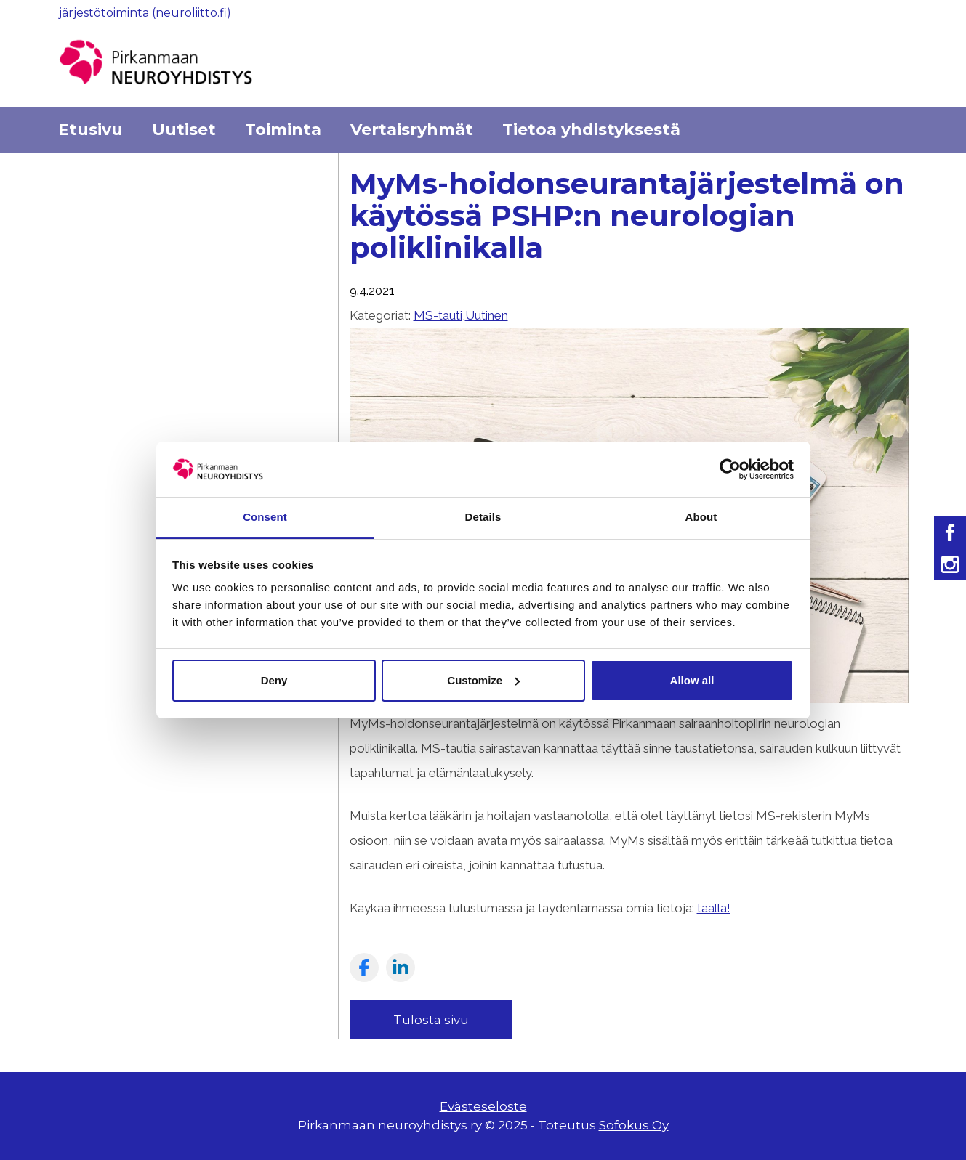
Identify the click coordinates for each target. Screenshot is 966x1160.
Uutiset (184, 129)
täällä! (713, 908)
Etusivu (90, 129)
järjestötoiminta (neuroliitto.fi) (145, 13)
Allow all (692, 680)
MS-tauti (438, 315)
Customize (483, 680)
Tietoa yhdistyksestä (591, 129)
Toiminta (283, 129)
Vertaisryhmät (411, 129)
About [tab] (701, 517)
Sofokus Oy (634, 1125)
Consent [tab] (265, 517)
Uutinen (486, 315)
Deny (274, 680)
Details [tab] (483, 517)
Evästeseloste (483, 1106)
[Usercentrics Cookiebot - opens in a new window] (730, 469)
